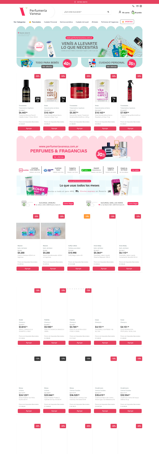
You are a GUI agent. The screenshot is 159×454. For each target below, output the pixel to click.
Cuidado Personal (50, 22)
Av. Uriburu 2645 (102, 437)
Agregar (29, 128)
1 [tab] (68, 224)
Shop (18, 437)
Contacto (19, 439)
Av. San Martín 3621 (103, 439)
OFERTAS (127, 22)
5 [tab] (77, 224)
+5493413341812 (56, 434)
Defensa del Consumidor (89, 452)
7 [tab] (82, 224)
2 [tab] (71, 224)
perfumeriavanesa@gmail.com (61, 437)
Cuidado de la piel (82, 22)
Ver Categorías (19, 22)
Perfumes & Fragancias (109, 22)
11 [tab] (91, 224)
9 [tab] (86, 224)
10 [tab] (88, 224)
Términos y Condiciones (49, 452)
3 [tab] (73, 224)
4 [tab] (75, 224)
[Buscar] (85, 12)
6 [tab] (80, 224)
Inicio (18, 434)
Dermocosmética (66, 22)
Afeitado (95, 22)
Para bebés (35, 22)
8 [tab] (84, 224)
